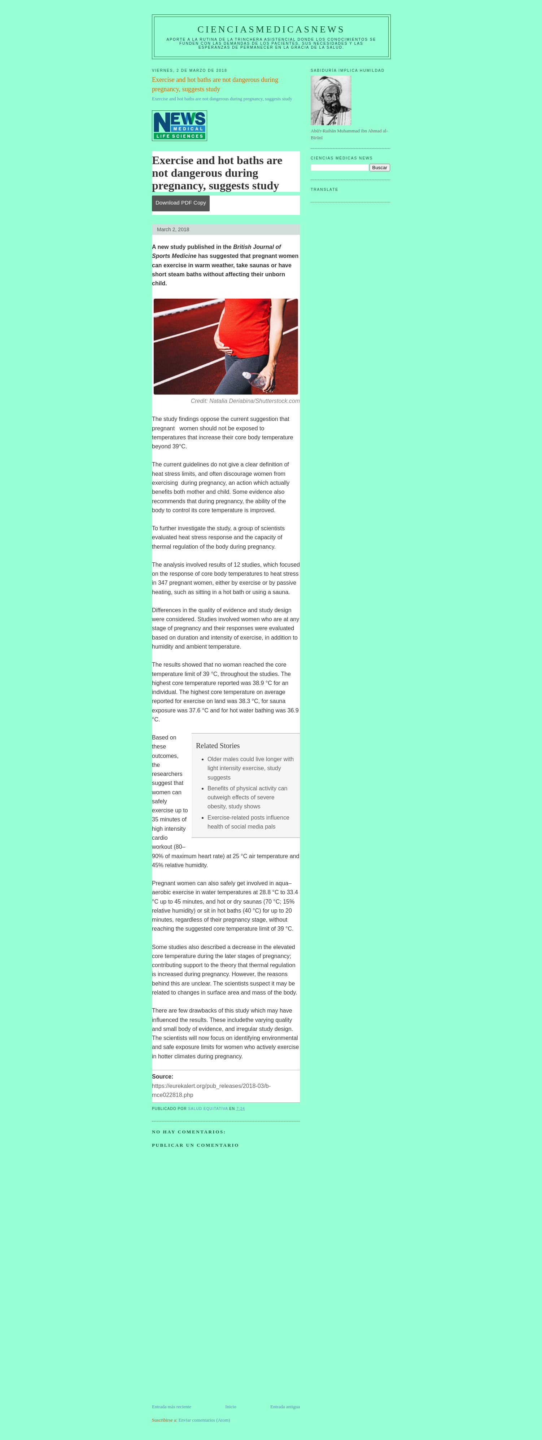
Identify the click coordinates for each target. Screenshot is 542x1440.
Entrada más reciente (171, 1406)
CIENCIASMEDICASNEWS (271, 29)
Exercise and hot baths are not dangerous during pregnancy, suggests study (222, 98)
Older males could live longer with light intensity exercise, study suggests (250, 768)
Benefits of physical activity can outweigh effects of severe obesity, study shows (247, 797)
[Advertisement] (206, 1353)
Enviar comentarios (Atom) (204, 1420)
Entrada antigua (285, 1406)
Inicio (230, 1406)
